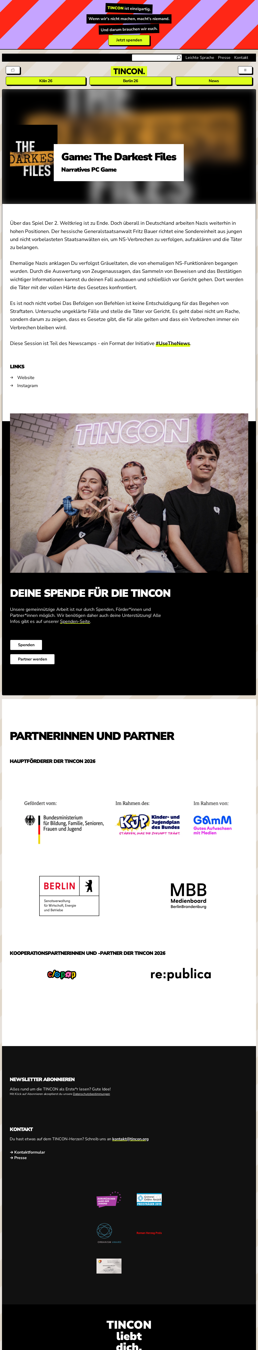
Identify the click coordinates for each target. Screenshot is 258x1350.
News (214, 81)
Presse (224, 57)
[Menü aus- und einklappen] (245, 70)
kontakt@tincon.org (130, 1139)
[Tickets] (13, 70)
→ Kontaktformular (27, 1152)
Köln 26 (45, 81)
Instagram (27, 386)
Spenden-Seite (75, 621)
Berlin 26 (130, 81)
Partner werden (32, 659)
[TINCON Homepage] (129, 71)
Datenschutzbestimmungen (91, 1094)
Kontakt (241, 57)
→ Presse (18, 1158)
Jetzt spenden (129, 40)
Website (25, 378)
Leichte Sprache (200, 57)
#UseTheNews (173, 343)
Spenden (26, 645)
